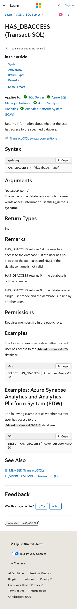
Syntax (12, 64)
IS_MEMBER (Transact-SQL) (24, 470)
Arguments (15, 69)
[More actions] (68, 14)
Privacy (44, 579)
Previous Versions (41, 573)
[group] (38, 375)
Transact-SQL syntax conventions (33, 138)
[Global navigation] (4, 5)
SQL (19, 14)
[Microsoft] (38, 5)
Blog (11, 579)
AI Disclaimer (16, 573)
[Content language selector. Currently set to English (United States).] (27, 544)
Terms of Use (16, 591)
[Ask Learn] (61, 14)
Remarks (13, 80)
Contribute (28, 579)
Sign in (69, 5)
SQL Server (33, 14)
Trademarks (36, 591)
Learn (8, 14)
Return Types (16, 75)
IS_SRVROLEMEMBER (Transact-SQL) (31, 476)
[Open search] (59, 5)
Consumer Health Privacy (24, 585)
